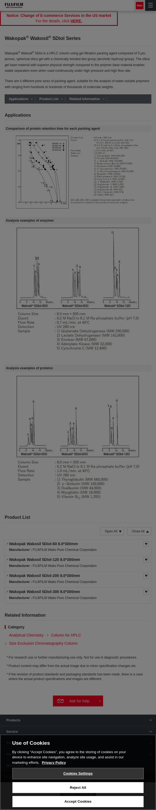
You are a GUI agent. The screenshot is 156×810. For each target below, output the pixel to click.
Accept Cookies (77, 801)
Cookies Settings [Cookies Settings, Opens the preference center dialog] (78, 773)
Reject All (78, 788)
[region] (78, 772)
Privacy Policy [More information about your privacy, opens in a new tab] (54, 763)
